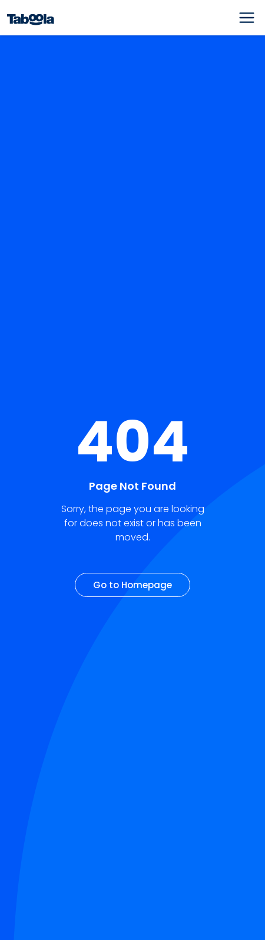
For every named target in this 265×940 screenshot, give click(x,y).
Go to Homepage (132, 585)
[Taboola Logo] (30, 18)
